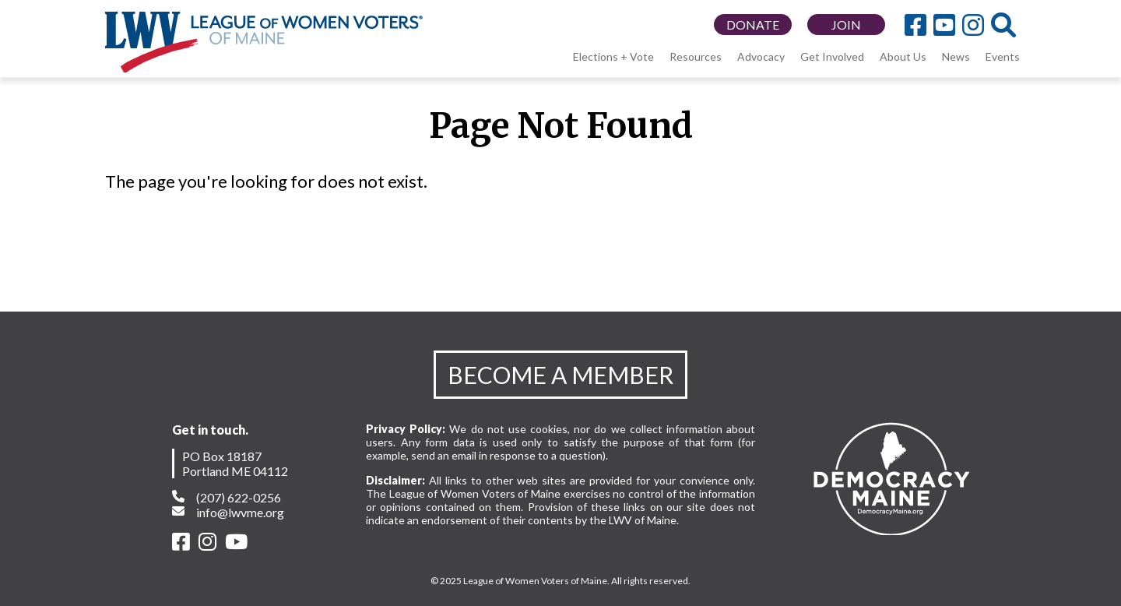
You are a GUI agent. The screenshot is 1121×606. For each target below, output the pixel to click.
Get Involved (832, 56)
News (956, 56)
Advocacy (761, 56)
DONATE (752, 24)
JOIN (846, 24)
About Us (903, 56)
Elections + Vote (613, 56)
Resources (695, 56)
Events (1003, 56)
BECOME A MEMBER (560, 375)
